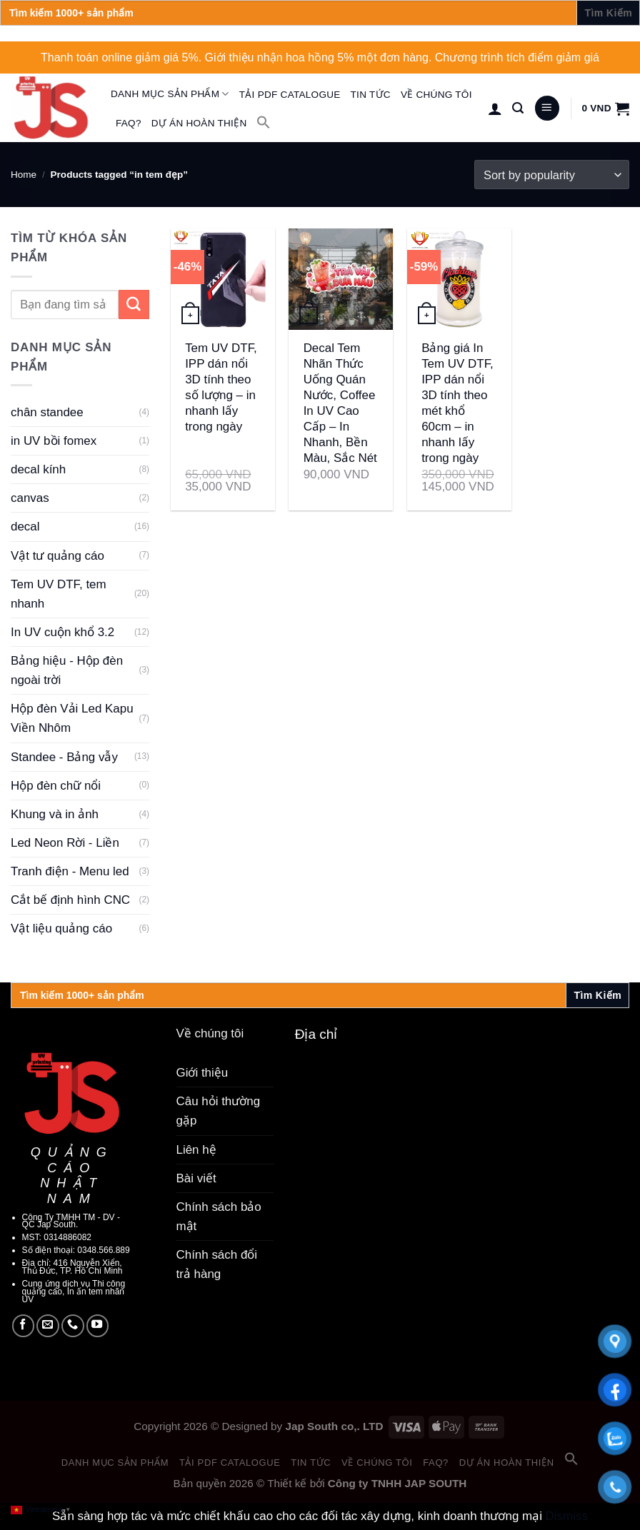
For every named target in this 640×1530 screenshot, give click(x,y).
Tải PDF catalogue (290, 94)
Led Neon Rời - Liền (65, 843)
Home (23, 174)
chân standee (47, 412)
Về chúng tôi (436, 94)
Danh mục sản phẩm (170, 94)
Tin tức (371, 94)
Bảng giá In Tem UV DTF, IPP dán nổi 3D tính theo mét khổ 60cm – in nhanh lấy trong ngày (457, 403)
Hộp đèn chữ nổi (56, 785)
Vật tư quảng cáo (57, 556)
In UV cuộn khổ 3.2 (62, 632)
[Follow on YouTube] (97, 1325)
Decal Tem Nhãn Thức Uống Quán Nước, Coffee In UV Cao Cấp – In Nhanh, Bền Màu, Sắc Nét (340, 403)
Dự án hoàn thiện (199, 123)
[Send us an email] (47, 1325)
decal (25, 526)
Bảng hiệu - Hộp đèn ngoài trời (67, 670)
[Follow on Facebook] (23, 1325)
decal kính (38, 469)
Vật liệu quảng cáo (61, 928)
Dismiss (567, 1516)
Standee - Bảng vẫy (64, 757)
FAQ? (128, 123)
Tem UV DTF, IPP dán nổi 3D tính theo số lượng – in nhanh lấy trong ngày (221, 387)
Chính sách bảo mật (218, 1216)
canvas (30, 498)
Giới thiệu (202, 1072)
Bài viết (196, 1178)
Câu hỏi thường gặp (218, 1110)
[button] (263, 122)
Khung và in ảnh (55, 814)
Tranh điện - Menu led (70, 871)
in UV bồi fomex (53, 441)
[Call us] (72, 1325)
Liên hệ (196, 1150)
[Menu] (547, 108)
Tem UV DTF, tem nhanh (58, 594)
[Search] (518, 108)
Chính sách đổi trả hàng (217, 1264)
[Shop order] (551, 174)
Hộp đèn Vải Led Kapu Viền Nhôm (72, 718)
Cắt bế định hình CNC (70, 900)
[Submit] (134, 304)
